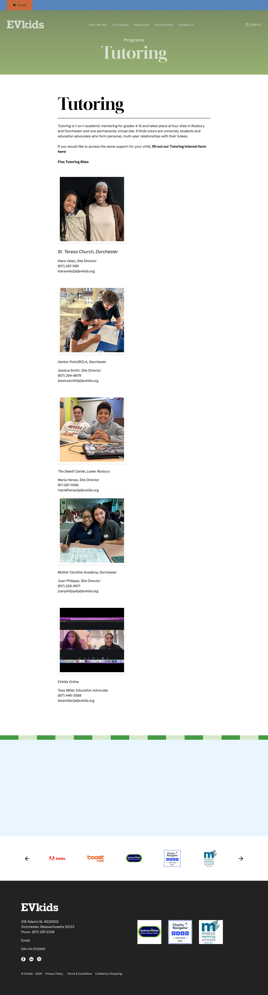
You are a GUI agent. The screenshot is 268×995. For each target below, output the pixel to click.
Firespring (115, 973)
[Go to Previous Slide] (27, 858)
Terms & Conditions (79, 973)
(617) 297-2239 (43, 931)
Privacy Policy (54, 973)
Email (25, 940)
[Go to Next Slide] (241, 858)
